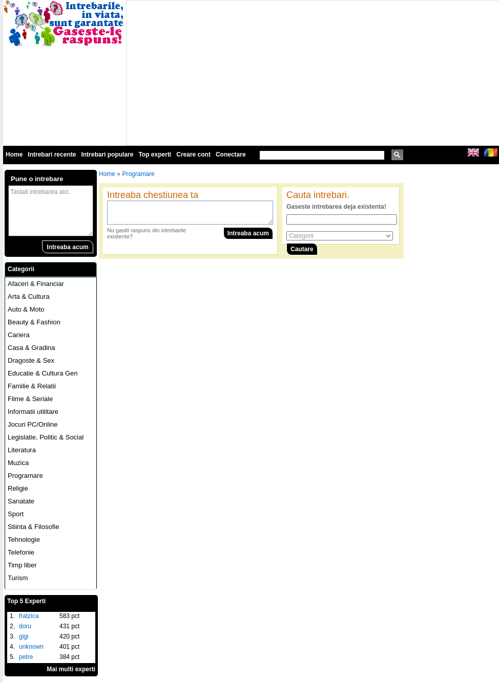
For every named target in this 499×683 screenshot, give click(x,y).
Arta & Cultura (29, 296)
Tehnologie (24, 539)
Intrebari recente (52, 154)
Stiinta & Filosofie (33, 527)
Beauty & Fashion (34, 322)
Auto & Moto (26, 309)
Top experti (154, 154)
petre (26, 656)
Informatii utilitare (33, 411)
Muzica (18, 463)
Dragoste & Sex (31, 360)
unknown (31, 646)
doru (25, 626)
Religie (18, 488)
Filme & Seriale (30, 399)
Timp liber (22, 565)
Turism (18, 578)
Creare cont (193, 154)
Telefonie (21, 552)
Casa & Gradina (31, 347)
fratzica (29, 616)
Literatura (22, 450)
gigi (24, 636)
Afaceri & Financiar (36, 284)
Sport (16, 514)
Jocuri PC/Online (33, 424)
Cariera (19, 335)
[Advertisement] (252, 72)
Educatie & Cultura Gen (43, 373)
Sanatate (21, 501)
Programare (25, 475)
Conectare (231, 154)
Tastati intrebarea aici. (50, 210)
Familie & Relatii (32, 386)
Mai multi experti (71, 669)
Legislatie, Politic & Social (46, 437)
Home (14, 154)
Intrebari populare (107, 154)
